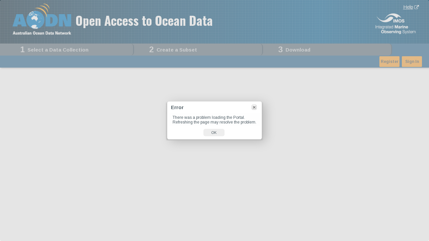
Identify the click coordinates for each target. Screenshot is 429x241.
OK (214, 133)
